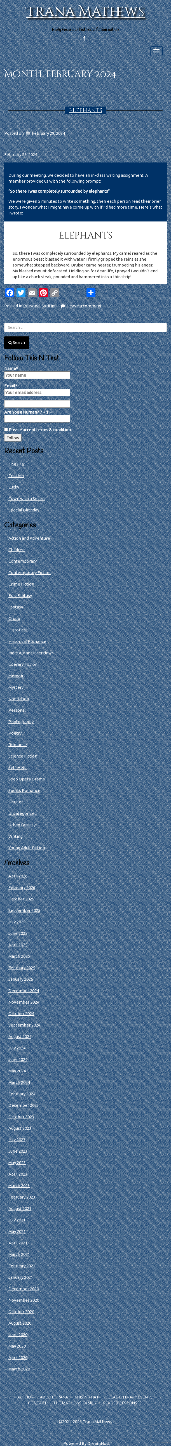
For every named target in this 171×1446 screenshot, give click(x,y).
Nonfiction (18, 698)
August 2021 (19, 1208)
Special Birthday (23, 510)
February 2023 (21, 1197)
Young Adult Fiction (26, 847)
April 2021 (17, 1242)
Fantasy (15, 607)
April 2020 (17, 1357)
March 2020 (19, 1369)
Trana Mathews (85, 12)
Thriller (15, 801)
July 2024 (16, 1048)
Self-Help (17, 767)
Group (14, 618)
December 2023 (23, 1105)
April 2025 (17, 944)
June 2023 (17, 1151)
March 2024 (19, 1082)
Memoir (16, 675)
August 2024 (19, 1036)
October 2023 (21, 1116)
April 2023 (17, 1174)
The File (16, 464)
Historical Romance (27, 641)
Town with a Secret (26, 498)
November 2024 (23, 1002)
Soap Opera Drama (26, 779)
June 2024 (17, 1059)
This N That (86, 1397)
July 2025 (16, 921)
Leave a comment (84, 305)
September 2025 (24, 910)
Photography (21, 721)
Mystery (16, 687)
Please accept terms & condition (37, 429)
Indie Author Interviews (31, 652)
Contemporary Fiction (29, 572)
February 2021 (21, 1265)
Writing (49, 305)
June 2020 (17, 1334)
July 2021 (16, 1220)
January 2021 (20, 1277)
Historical (17, 630)
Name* (37, 372)
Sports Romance (24, 790)
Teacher (16, 475)
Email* (37, 389)
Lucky (13, 487)
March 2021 (19, 1254)
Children (16, 549)
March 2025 (19, 956)
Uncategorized (22, 813)
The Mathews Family (75, 1402)
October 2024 (21, 1013)
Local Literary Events (129, 1397)
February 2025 (21, 967)
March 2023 (19, 1185)
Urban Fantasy (22, 824)
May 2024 (17, 1070)
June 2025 (17, 933)
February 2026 (21, 887)
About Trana (54, 1397)
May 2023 (17, 1162)
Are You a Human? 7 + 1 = (37, 416)
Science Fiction (22, 756)
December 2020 (23, 1288)
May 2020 (17, 1346)
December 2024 (23, 990)
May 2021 (17, 1231)
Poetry (15, 733)
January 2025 (20, 979)
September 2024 (24, 1025)
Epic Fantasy (20, 595)
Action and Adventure (29, 538)
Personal (32, 305)
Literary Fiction (23, 664)
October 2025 (21, 899)
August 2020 (19, 1323)
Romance (17, 744)
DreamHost (98, 1443)
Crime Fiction (21, 584)
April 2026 (17, 876)
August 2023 (19, 1128)
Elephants (85, 110)
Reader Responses (122, 1402)
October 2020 (21, 1311)
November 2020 (23, 1300)
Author (25, 1397)
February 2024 (21, 1093)
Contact (37, 1402)
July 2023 (16, 1139)
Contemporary (22, 561)
